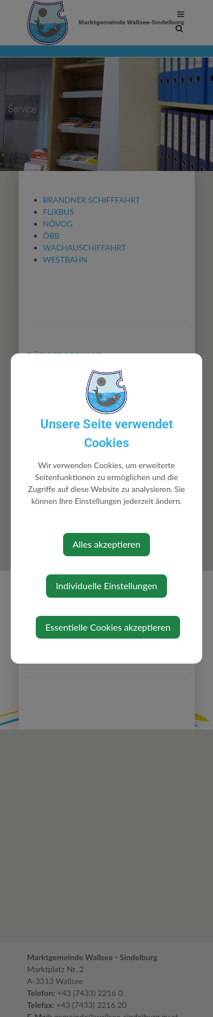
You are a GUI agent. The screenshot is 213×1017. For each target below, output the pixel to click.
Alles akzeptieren (106, 544)
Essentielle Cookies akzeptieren (107, 627)
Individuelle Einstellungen (106, 585)
